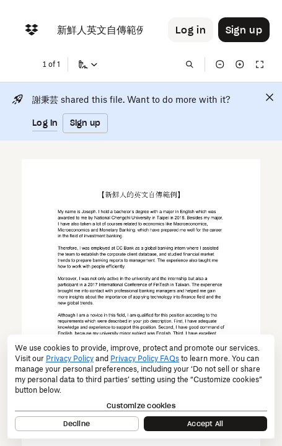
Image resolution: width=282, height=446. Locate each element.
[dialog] (141, 386)
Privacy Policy (70, 358)
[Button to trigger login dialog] (190, 29)
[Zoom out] (220, 64)
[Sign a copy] (88, 64)
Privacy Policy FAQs (144, 358)
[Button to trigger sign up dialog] (244, 29)
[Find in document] (190, 64)
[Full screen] (260, 64)
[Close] (270, 97)
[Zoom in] (240, 64)
